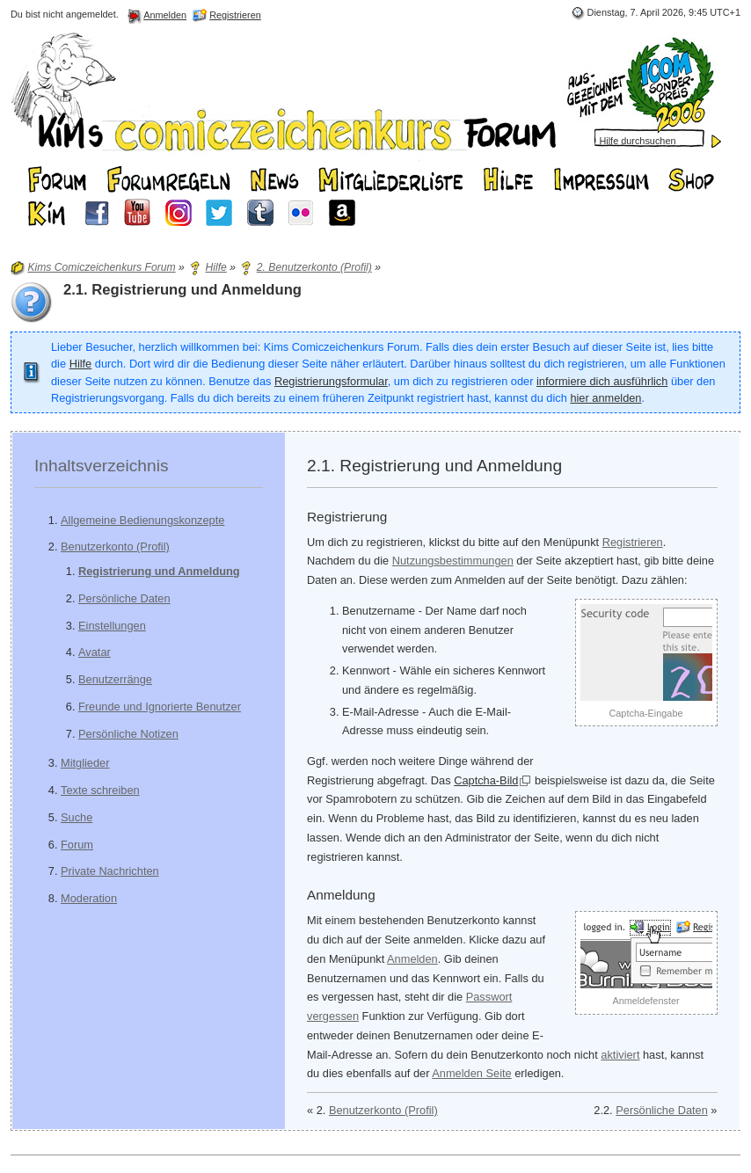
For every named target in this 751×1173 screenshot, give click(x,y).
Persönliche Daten (124, 598)
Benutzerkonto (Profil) (115, 546)
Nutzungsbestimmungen (453, 560)
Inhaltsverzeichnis (101, 465)
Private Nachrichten (110, 871)
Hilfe (80, 363)
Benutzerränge (115, 679)
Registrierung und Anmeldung (159, 571)
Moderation (89, 898)
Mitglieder (85, 762)
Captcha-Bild (486, 780)
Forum (77, 844)
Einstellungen (112, 625)
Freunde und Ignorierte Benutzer (159, 706)
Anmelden (412, 958)
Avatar (94, 652)
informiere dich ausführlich (601, 381)
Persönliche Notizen (128, 733)
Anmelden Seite (471, 1073)
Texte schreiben (100, 790)
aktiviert (620, 1054)
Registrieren (632, 542)
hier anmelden (605, 397)
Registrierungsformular (331, 381)
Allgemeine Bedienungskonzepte (142, 520)
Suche (76, 817)
